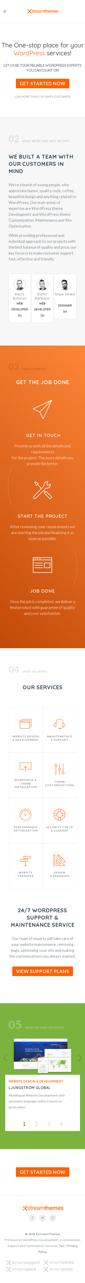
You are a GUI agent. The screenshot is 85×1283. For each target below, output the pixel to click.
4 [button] (61, 1124)
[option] (42, 1056)
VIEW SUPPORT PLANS (42, 971)
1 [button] (24, 1124)
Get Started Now (43, 83)
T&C (62, 1246)
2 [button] (36, 1124)
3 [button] (48, 1124)
